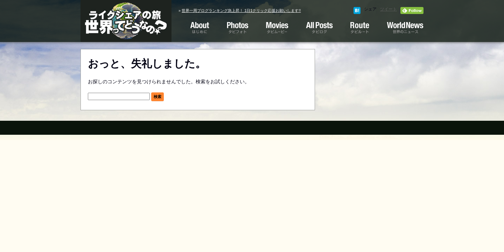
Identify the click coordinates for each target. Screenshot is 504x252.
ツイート (388, 9)
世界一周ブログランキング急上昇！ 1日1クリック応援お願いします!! (241, 10)
